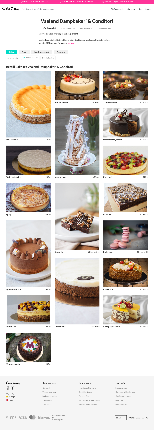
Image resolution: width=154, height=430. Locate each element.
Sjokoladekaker (48, 53)
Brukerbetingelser (50, 383)
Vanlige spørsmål (49, 379)
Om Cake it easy (85, 379)
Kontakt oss (47, 392)
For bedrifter (84, 383)
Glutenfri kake (121, 392)
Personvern (47, 388)
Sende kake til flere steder (89, 388)
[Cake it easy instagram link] (7, 375)
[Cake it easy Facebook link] (12, 375)
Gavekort (131, 9)
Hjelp (140, 9)
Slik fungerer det (117, 9)
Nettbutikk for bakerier (88, 392)
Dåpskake (119, 388)
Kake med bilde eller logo (125, 379)
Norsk (118, 405)
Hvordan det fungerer (87, 375)
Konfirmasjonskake (123, 383)
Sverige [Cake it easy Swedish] (12, 384)
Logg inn (148, 9)
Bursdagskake (121, 375)
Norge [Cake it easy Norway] (11, 387)
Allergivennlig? (13, 53)
